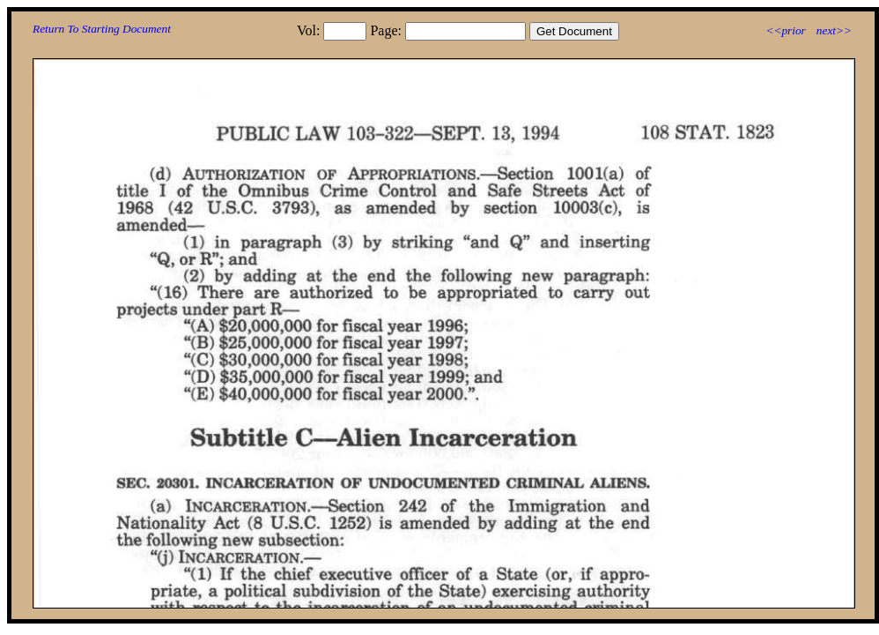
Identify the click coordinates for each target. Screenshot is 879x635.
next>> (834, 30)
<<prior (785, 30)
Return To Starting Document (102, 28)
